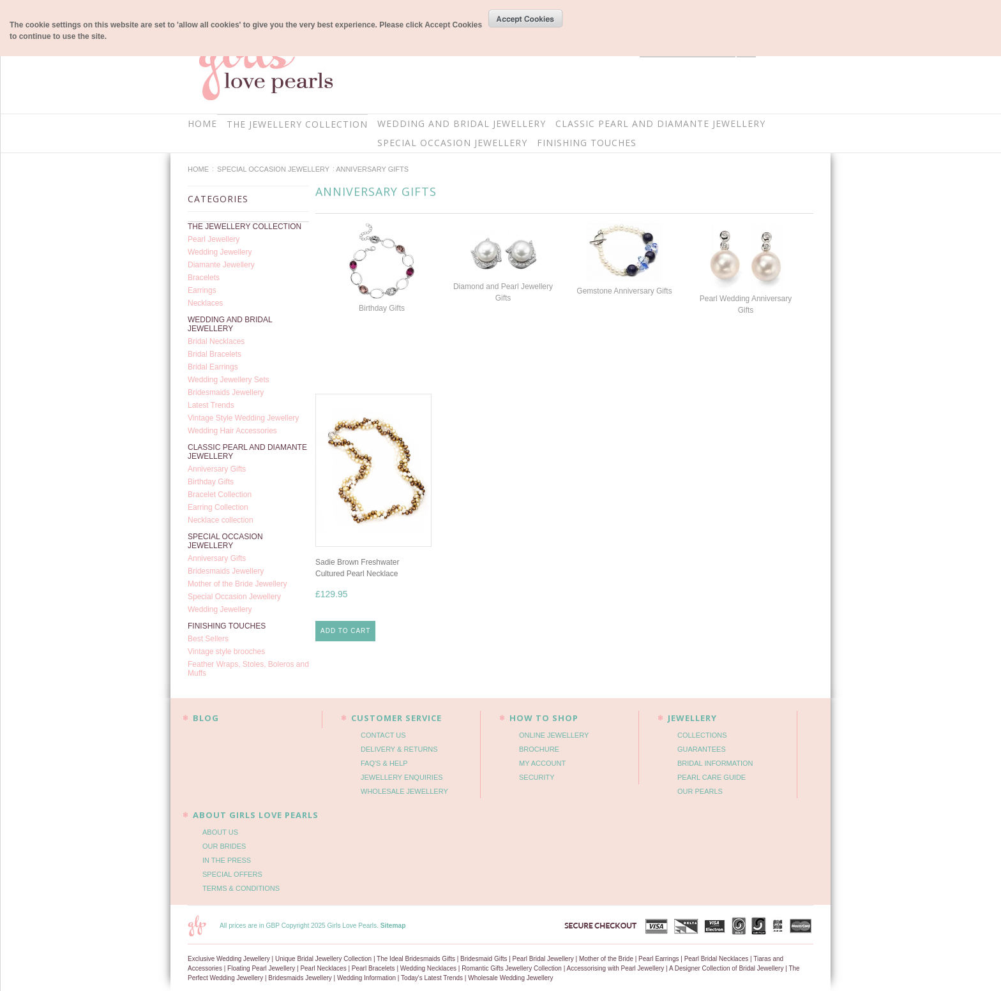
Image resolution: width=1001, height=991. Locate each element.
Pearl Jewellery (213, 239)
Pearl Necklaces (323, 968)
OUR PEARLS (700, 791)
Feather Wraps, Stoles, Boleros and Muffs (248, 669)
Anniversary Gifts (217, 469)
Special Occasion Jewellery (234, 596)
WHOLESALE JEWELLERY (404, 791)
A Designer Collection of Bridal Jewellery (726, 968)
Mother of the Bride (606, 958)
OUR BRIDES (224, 846)
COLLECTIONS (702, 735)
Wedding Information (366, 977)
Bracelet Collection (220, 494)
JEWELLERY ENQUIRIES (402, 777)
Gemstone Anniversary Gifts (624, 291)
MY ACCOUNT (542, 763)
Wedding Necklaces (428, 968)
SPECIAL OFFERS (232, 874)
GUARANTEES (701, 749)
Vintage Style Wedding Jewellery (243, 418)
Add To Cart (345, 630)
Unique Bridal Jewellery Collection (323, 958)
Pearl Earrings (658, 958)
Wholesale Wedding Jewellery (510, 977)
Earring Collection (218, 507)
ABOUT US (220, 832)
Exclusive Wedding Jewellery (229, 958)
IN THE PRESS (226, 860)
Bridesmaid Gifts (483, 958)
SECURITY (537, 777)
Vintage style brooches (226, 651)
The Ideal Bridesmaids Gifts (416, 958)
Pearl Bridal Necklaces (716, 958)
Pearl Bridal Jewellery (543, 958)
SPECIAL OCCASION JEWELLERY (452, 143)
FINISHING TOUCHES (586, 143)
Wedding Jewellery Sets (228, 379)
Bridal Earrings (213, 366)
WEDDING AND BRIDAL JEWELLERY (461, 123)
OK (525, 18)
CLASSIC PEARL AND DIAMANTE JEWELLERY (660, 123)
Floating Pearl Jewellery (261, 968)
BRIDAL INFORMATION (715, 763)
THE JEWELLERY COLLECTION (297, 124)
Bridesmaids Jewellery (226, 392)
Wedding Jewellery (220, 252)
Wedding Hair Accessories (232, 430)
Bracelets (204, 277)
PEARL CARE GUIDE (711, 777)
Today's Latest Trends (432, 977)
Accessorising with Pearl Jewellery (615, 968)
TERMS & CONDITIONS (241, 888)
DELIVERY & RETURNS (399, 749)
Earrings (202, 290)
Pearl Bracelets (373, 968)
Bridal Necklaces (216, 341)
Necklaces (205, 303)
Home (198, 169)
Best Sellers (208, 638)
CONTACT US (383, 735)
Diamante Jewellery (221, 264)
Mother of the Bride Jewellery (237, 583)
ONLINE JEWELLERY (554, 735)
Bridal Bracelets (214, 354)
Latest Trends (211, 405)
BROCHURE (539, 749)
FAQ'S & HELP (384, 763)
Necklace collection (220, 520)
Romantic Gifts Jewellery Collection (512, 968)
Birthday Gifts (211, 481)
